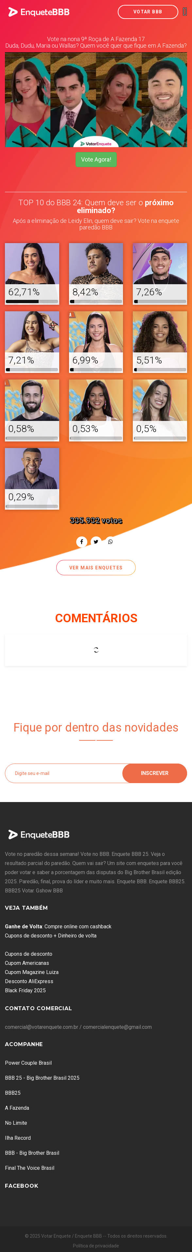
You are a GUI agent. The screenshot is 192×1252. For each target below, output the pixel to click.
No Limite (16, 1123)
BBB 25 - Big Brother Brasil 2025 (42, 1078)
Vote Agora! (96, 159)
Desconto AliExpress (29, 981)
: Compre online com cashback (58, 926)
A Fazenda (17, 1108)
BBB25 (13, 1093)
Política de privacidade (96, 1245)
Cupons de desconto (28, 954)
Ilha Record (18, 1138)
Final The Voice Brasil (29, 1168)
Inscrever (154, 773)
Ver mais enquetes (96, 567)
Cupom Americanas (27, 963)
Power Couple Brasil (28, 1063)
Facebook (21, 1186)
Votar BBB (148, 11)
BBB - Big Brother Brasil (32, 1153)
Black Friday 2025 (25, 990)
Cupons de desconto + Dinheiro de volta (50, 936)
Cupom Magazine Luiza (32, 972)
